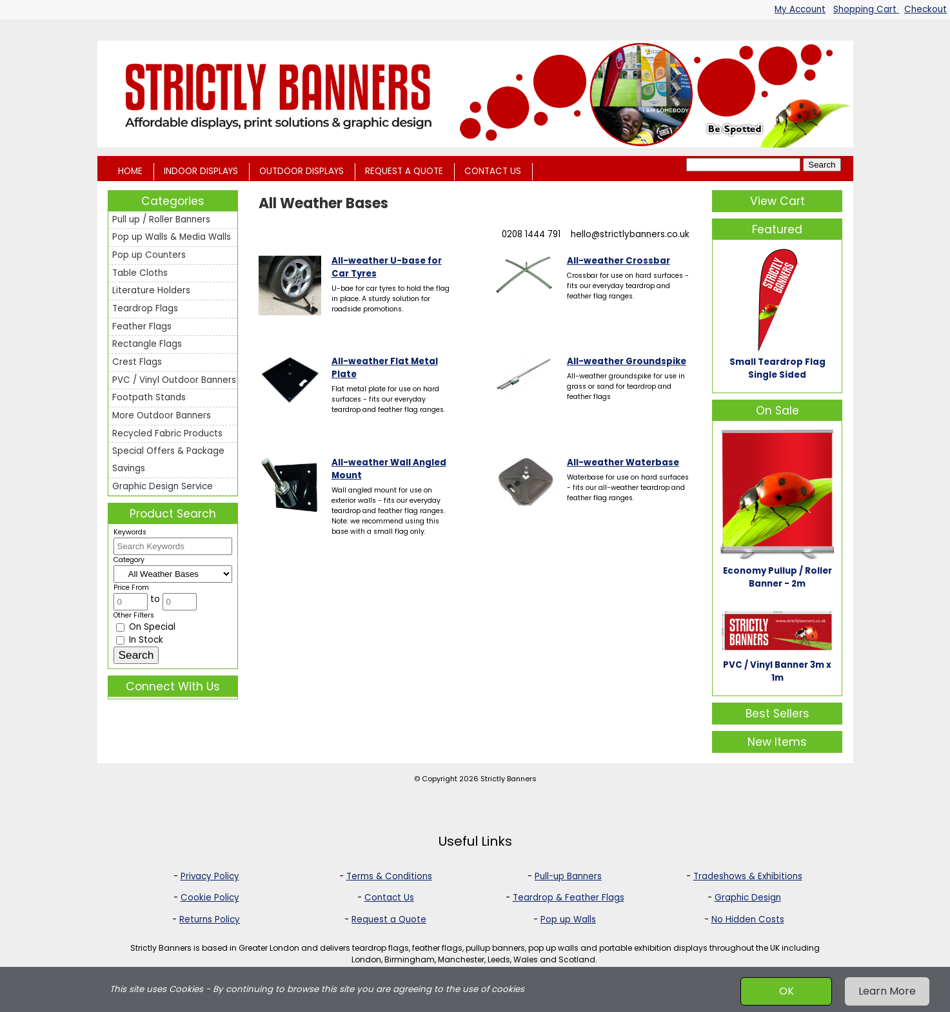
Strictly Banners (508, 779)
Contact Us (389, 897)
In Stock (139, 640)
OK (786, 991)
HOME (130, 171)
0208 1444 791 (531, 234)
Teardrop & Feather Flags (568, 897)
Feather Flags (142, 326)
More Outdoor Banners (161, 415)
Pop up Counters (149, 255)
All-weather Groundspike (626, 361)
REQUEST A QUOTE (404, 171)
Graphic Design (748, 897)
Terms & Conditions (389, 876)
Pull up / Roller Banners (161, 219)
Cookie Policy (210, 897)
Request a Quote (388, 919)
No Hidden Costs (747, 919)
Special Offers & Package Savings (168, 459)
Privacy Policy (210, 876)
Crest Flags (137, 362)
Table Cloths (140, 273)
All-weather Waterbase (623, 462)
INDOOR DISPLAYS (201, 171)
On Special (145, 627)
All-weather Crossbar (618, 261)
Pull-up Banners (568, 876)
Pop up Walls (568, 919)
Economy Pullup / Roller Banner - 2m (777, 577)
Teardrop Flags (145, 308)
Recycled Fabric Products (167, 433)
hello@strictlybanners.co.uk (630, 234)
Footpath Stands (149, 397)
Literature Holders (151, 290)
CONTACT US (492, 171)
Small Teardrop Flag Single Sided (777, 368)
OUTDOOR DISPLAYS (301, 171)
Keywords (130, 532)
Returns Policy (209, 919)
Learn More (887, 991)
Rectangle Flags (147, 344)
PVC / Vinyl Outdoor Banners (174, 380)
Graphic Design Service (162, 486)
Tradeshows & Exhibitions (747, 876)
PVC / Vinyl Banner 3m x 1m (777, 671)
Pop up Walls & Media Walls (171, 237)
